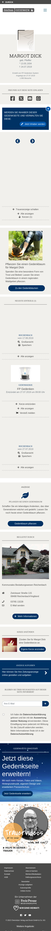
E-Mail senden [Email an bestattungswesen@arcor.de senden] (17, 605)
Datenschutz (9, 871)
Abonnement (30, 868)
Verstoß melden (25, 413)
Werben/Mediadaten (33, 874)
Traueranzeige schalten (26, 209)
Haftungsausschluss (33, 877)
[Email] (30, 98)
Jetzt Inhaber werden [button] (33, 124)
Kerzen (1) (25, 217)
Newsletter (25, 882)
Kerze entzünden (25, 404)
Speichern (25, 345)
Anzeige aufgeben (25, 885)
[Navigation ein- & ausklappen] (45, 10)
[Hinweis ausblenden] (48, 108)
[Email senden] (22, 703)
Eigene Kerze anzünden (32, 649)
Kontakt (7, 874)
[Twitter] (21, 98)
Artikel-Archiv (25, 891)
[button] (18, 142)
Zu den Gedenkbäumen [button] (26, 288)
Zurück (7, 2)
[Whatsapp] (38, 98)
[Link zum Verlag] (18, 10)
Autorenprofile (25, 888)
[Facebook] (12, 98)
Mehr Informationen (25, 616)
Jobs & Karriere (32, 871)
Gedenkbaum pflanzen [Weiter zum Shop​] (25, 523)
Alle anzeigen (25, 214)
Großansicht (25, 342)
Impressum (8, 868)
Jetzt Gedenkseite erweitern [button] (17, 793)
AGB (6, 877)
